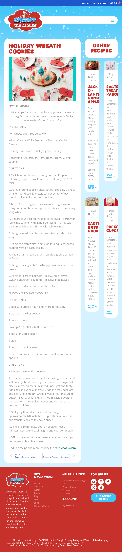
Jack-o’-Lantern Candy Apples (96, 94)
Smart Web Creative (71, 545)
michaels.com (67, 448)
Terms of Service (93, 540)
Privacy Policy (72, 540)
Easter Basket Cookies (96, 227)
